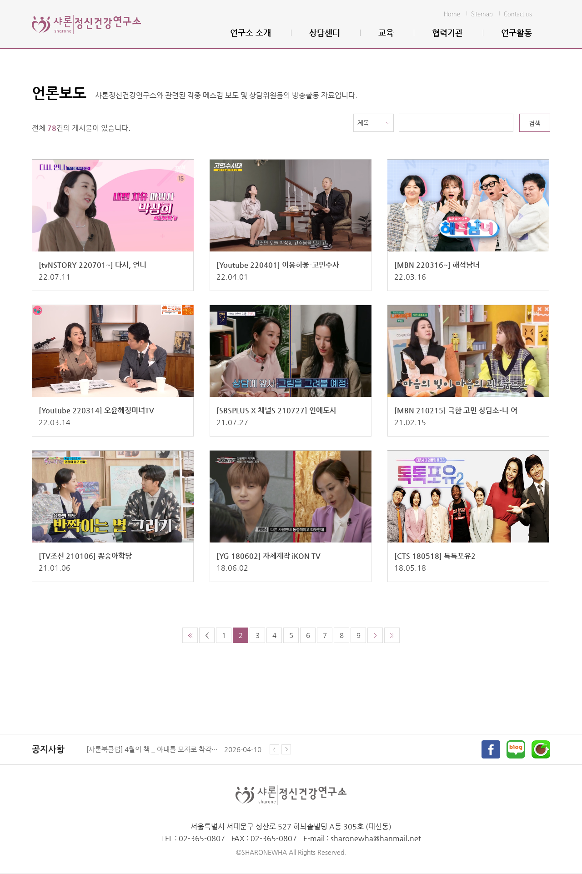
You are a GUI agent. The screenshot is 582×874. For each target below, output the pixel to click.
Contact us (518, 13)
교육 (386, 32)
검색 (535, 123)
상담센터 (324, 32)
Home (452, 13)
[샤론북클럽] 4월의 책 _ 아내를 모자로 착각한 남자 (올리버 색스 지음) (152, 749)
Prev (275, 749)
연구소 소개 (250, 32)
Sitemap (482, 13)
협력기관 (447, 32)
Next (286, 749)
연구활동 (516, 32)
